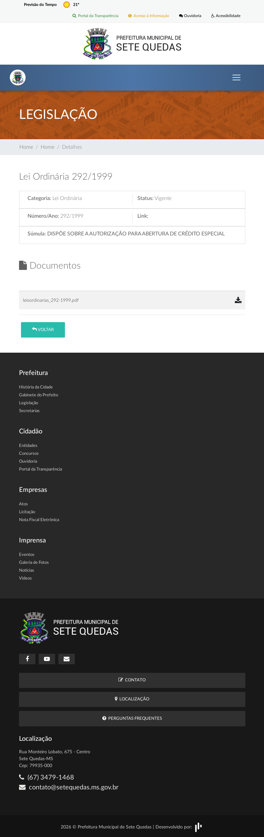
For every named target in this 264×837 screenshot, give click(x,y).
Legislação (28, 403)
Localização (132, 698)
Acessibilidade (225, 16)
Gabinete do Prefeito (38, 395)
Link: (142, 216)
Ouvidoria (190, 16)
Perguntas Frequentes (132, 718)
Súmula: (37, 233)
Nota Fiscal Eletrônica (39, 520)
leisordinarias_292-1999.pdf (51, 300)
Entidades (28, 446)
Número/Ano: (43, 216)
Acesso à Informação (148, 16)
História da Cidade (36, 387)
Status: (145, 198)
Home (26, 147)
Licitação (27, 512)
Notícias (26, 570)
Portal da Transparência (95, 16)
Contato (132, 679)
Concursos (29, 454)
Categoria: (39, 198)
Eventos (26, 555)
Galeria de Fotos (34, 563)
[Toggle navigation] (236, 77)
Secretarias (29, 411)
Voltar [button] (43, 329)
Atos (23, 504)
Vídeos (25, 578)
